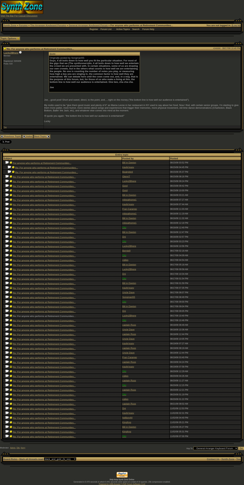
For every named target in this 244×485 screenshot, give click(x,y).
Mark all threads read (31, 459)
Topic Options (10, 38)
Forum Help (148, 29)
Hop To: (190, 448)
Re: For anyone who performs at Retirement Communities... (46, 167)
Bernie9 (126, 250)
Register (94, 29)
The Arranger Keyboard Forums (48, 25)
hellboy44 (127, 417)
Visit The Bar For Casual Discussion (19, 15)
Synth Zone (9, 25)
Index (27, 136)
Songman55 (128, 297)
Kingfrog (126, 422)
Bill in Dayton (129, 162)
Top (5, 127)
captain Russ (129, 325)
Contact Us (213, 459)
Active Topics (123, 29)
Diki (18, 448)
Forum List (106, 29)
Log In (236, 25)
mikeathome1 (129, 199)
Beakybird (127, 172)
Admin (12, 448)
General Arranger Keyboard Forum (88, 25)
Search (135, 29)
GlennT (126, 176)
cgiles (125, 260)
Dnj (124, 236)
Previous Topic (11, 136)
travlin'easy (128, 167)
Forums (23, 25)
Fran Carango (129, 209)
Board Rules (10, 459)
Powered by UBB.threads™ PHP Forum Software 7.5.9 (122, 484)
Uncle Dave (128, 292)
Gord (125, 185)
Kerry (23, 448)
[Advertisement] (178, 9)
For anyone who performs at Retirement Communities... (42, 163)
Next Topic (42, 136)
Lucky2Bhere (11, 53)
